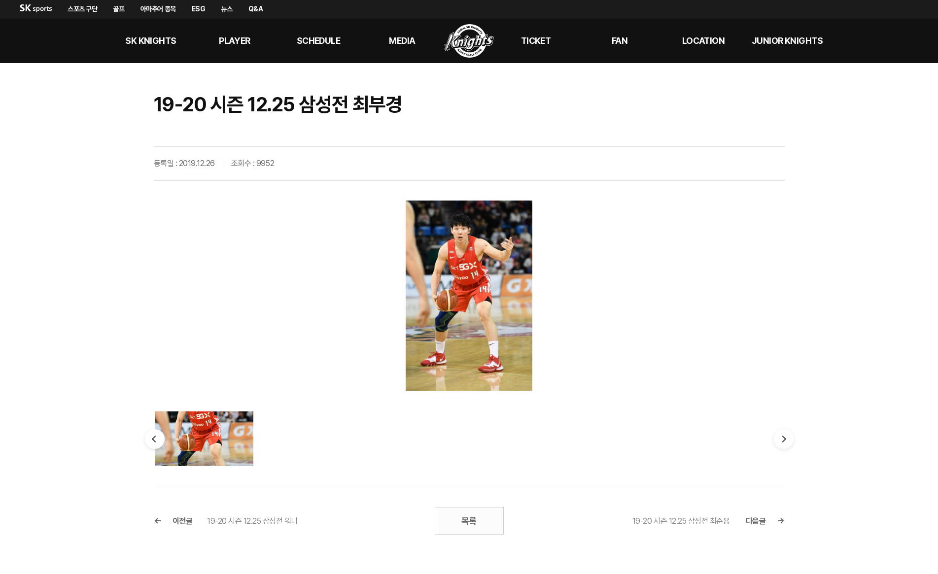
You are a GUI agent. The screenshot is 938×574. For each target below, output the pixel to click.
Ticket (536, 40)
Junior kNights (787, 40)
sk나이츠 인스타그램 (911, 41)
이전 (155, 439)
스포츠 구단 (82, 9)
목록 (469, 521)
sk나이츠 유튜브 (888, 41)
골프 (118, 9)
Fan (619, 40)
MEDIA (402, 40)
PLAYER (234, 40)
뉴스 (226, 9)
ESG (199, 9)
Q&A (255, 9)
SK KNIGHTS (150, 40)
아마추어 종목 (158, 9)
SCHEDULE (319, 40)
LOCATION (703, 40)
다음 (784, 439)
